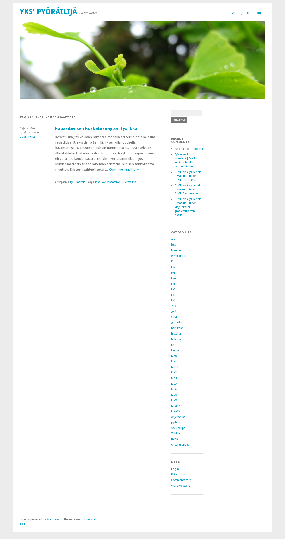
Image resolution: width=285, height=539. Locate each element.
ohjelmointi (178, 417)
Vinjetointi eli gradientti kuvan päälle (185, 211)
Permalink (130, 182)
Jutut (246, 13)
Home (231, 13)
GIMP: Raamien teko (187, 193)
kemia (175, 350)
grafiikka (176, 322)
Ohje (259, 13)
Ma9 (174, 400)
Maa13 (175, 411)
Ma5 (174, 383)
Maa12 (175, 405)
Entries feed (178, 474)
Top (22, 523)
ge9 (173, 311)
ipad (97, 182)
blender (176, 250)
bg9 (173, 244)
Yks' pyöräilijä (48, 11)
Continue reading (124, 169)
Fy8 (173, 300)
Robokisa (197, 148)
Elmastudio (91, 519)
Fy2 (173, 267)
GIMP (174, 317)
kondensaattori (111, 182)
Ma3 (174, 378)
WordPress (54, 519)
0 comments (27, 136)
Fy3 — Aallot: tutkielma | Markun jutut (187, 158)
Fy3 (173, 272)
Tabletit (80, 182)
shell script (178, 428)
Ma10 (174, 361)
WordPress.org (180, 485)
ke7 (173, 344)
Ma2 (174, 372)
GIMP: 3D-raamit (185, 179)
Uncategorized (180, 444)
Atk (173, 239)
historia (176, 333)
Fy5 (173, 283)
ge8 (173, 305)
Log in (175, 469)
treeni (175, 439)
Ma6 (174, 389)
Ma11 (174, 366)
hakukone (177, 328)
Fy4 (173, 278)
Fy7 (173, 294)
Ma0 (174, 356)
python (175, 422)
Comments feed (181, 480)
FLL (173, 261)
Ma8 (174, 394)
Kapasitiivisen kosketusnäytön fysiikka (96, 128)
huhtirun (176, 339)
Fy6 (72, 182)
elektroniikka (179, 255)
